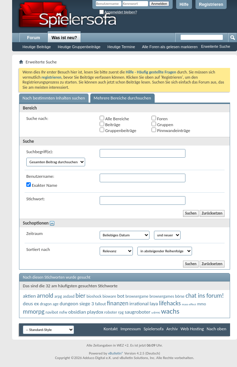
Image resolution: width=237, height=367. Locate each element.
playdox (95, 312)
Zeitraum (34, 233)
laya (153, 303)
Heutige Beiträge (36, 47)
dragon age (49, 304)
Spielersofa (154, 328)
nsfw (63, 312)
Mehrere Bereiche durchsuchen (122, 98)
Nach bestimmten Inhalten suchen (53, 98)
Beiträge (110, 124)
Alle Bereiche (114, 118)
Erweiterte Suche (215, 46)
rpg (121, 312)
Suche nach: (37, 118)
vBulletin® (116, 353)
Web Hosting (192, 328)
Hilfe (184, 4)
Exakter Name (41, 185)
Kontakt (111, 328)
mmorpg (33, 311)
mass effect (189, 304)
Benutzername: (40, 176)
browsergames (161, 296)
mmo (201, 304)
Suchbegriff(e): (39, 151)
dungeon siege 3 (77, 303)
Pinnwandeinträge (171, 130)
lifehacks (170, 303)
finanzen (117, 303)
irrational (138, 303)
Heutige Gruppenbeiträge (79, 47)
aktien (29, 296)
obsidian (77, 312)
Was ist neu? (64, 37)
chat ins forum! (204, 295)
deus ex (31, 303)
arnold (45, 295)
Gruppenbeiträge (118, 130)
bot (121, 296)
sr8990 (156, 312)
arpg (58, 296)
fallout (100, 304)
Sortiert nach (38, 249)
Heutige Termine (121, 47)
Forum (33, 37)
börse (179, 296)
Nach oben (216, 328)
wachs (170, 311)
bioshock (93, 296)
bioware (109, 296)
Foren (159, 118)
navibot (51, 312)
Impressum (130, 328)
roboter (110, 312)
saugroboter (137, 312)
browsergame (137, 296)
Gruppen (162, 124)
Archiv (172, 328)
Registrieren (211, 4)
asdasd (69, 296)
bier (80, 295)
